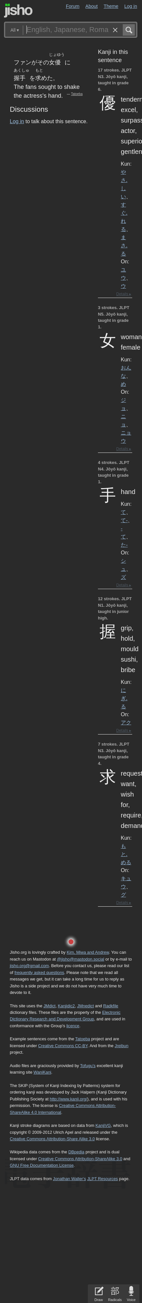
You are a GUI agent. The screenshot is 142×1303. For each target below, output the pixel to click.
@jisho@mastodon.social (80, 959)
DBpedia (76, 1151)
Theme (111, 6)
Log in (130, 6)
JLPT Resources (102, 1178)
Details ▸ (123, 294)
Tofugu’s (87, 1065)
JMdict (49, 1005)
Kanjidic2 (66, 1005)
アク (126, 722)
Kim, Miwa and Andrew (88, 952)
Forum (73, 6)
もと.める (126, 854)
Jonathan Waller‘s (69, 1178)
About (92, 6)
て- (124, 520)
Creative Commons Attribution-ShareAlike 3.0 (80, 1158)
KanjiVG (103, 1125)
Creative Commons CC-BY (62, 1045)
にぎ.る (124, 698)
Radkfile (110, 1005)
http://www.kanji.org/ (68, 1099)
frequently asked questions (39, 972)
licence (72, 1025)
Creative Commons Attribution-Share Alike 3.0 (52, 1138)
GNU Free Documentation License (42, 1165)
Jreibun (121, 1045)
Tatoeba (77, 94)
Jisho (18, 11)
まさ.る (124, 245)
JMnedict (85, 1005)
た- (124, 544)
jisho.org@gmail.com (29, 965)
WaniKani (42, 1072)
